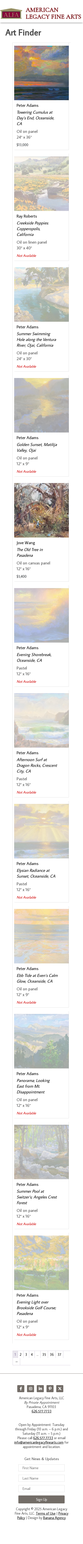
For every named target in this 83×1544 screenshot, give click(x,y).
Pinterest (50, 1388)
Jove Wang (26, 542)
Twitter (59, 1388)
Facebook (20, 1388)
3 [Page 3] (26, 1354)
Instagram (30, 1388)
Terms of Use (46, 1513)
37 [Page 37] (59, 1354)
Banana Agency (54, 1518)
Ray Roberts (27, 216)
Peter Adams (28, 105)
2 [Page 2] (20, 1354)
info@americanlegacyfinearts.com (39, 1442)
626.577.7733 (42, 1411)
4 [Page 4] (32, 1354)
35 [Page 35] (44, 1354)
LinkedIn (40, 1388)
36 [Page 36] (52, 1354)
